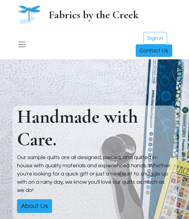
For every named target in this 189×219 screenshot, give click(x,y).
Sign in (155, 38)
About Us (34, 206)
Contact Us (154, 51)
